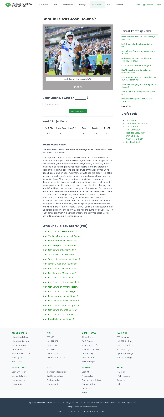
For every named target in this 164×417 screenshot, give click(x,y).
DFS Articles (87, 388)
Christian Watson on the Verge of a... (137, 65)
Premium (148, 5)
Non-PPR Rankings (125, 345)
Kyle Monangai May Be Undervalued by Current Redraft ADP (138, 78)
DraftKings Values (55, 376)
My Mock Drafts (19, 345)
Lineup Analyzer (19, 380)
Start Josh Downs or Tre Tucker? (58, 314)
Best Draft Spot (133, 142)
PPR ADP (50, 337)
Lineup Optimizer (19, 376)
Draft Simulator (133, 129)
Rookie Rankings (124, 357)
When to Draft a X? (135, 139)
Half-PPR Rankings (125, 341)
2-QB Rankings (123, 349)
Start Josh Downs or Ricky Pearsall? (59, 268)
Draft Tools (68, 5)
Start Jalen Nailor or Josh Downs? (58, 319)
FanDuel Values (54, 380)
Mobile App (17, 361)
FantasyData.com (89, 406)
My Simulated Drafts (21, 353)
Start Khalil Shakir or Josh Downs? (58, 254)
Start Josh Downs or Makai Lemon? (59, 273)
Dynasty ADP (52, 353)
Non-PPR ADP (53, 345)
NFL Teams (122, 372)
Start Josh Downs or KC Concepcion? (60, 287)
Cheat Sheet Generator (137, 123)
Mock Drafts (43, 5)
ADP (55, 5)
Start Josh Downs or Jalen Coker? (59, 277)
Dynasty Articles (89, 384)
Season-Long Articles (91, 380)
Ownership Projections (57, 372)
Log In (158, 5)
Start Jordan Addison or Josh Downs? (60, 240)
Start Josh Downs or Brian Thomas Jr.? (61, 231)
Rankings (82, 5)
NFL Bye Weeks (123, 376)
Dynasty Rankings (125, 353)
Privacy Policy (73, 411)
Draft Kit (85, 372)
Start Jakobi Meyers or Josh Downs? (60, 245)
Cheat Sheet (87, 337)
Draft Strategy (132, 136)
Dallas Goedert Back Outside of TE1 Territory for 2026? (136, 59)
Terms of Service (90, 411)
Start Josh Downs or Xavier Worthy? (59, 250)
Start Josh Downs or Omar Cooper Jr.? (61, 305)
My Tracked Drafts (90, 345)
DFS (108, 5)
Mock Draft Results (20, 341)
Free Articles (87, 376)
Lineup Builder (53, 384)
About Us (121, 380)
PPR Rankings (123, 337)
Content (119, 5)
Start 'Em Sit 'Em (19, 372)
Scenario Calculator (135, 132)
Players (85, 392)
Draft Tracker (132, 126)
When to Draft (88, 357)
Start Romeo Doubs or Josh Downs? (60, 263)
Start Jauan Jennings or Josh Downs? (60, 296)
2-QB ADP (51, 349)
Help (138, 5)
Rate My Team (18, 357)
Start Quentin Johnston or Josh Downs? (61, 259)
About (60, 411)
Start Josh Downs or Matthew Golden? (61, 282)
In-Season (96, 5)
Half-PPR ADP (52, 341)
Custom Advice (19, 384)
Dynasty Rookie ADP (56, 357)
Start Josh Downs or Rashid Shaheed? (61, 300)
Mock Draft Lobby (20, 337)
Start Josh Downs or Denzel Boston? (60, 310)
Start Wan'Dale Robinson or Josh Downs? (62, 236)
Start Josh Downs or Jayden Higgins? (60, 291)
